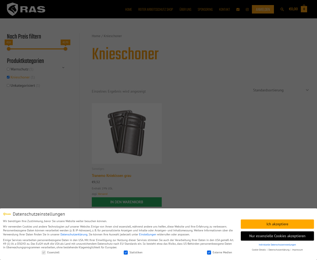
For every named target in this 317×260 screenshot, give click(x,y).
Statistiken (133, 251)
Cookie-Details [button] (259, 248)
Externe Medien (219, 251)
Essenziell (50, 251)
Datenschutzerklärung (74, 233)
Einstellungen (147, 233)
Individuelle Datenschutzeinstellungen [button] (277, 243)
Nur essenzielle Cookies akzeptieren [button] (277, 234)
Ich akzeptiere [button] (277, 222)
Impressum (297, 248)
